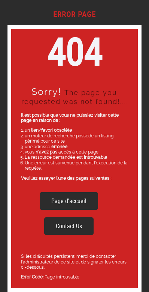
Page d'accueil (68, 201)
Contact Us (69, 226)
